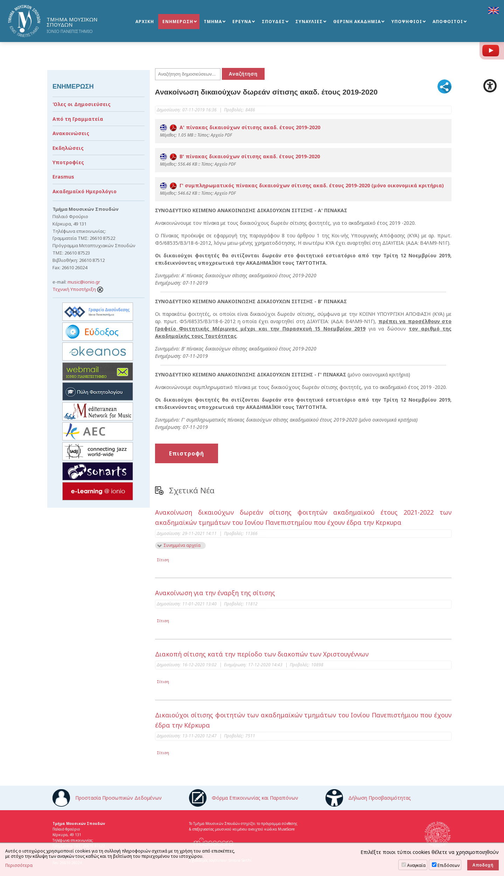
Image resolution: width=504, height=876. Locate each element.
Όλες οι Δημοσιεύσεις (81, 104)
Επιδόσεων (449, 865)
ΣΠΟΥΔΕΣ (273, 22)
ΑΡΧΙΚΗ (144, 22)
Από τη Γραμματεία (77, 119)
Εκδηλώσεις (68, 148)
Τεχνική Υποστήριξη (77, 289)
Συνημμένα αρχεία (182, 545)
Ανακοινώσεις (70, 133)
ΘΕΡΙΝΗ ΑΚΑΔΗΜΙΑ (357, 22)
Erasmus (63, 176)
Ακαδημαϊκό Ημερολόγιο (84, 191)
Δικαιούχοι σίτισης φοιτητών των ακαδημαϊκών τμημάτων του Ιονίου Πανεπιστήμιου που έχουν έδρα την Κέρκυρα (303, 720)
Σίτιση (163, 559)
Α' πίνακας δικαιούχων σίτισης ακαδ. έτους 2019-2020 (240, 127)
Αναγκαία (416, 865)
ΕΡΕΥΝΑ (241, 22)
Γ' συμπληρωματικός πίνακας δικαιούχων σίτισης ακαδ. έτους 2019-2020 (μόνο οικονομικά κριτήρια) (302, 185)
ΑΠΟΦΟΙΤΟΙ (448, 22)
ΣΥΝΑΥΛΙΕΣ (309, 22)
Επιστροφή (186, 453)
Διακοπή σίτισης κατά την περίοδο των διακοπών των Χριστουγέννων (262, 654)
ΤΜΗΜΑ (213, 22)
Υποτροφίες (68, 162)
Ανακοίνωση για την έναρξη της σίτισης (215, 593)
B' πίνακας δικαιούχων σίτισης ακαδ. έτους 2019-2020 (240, 156)
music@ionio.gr (84, 282)
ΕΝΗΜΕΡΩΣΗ (177, 22)
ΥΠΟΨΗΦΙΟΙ (406, 22)
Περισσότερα (19, 865)
